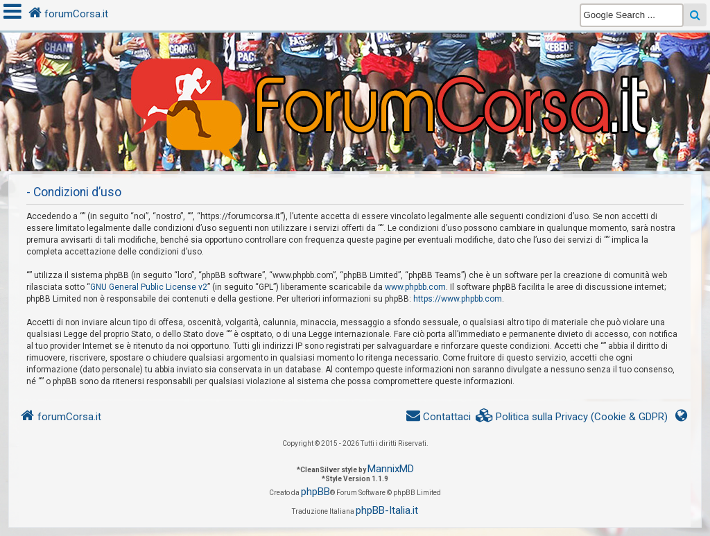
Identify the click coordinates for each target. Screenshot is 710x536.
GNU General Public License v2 (148, 287)
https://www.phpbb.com (457, 299)
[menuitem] (572, 417)
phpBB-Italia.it (387, 510)
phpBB (315, 491)
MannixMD (390, 468)
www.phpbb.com (415, 287)
